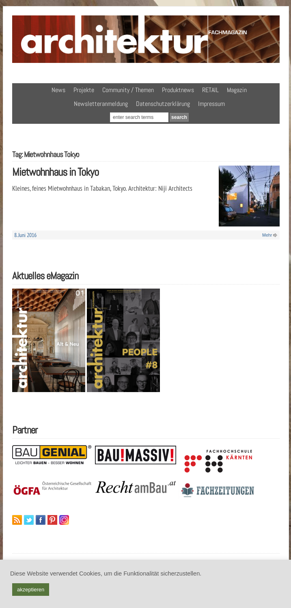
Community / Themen (128, 90)
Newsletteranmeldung (101, 103)
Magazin (237, 90)
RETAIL (210, 90)
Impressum (211, 103)
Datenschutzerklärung (163, 103)
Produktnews (178, 90)
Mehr (267, 235)
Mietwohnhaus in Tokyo (55, 172)
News (58, 90)
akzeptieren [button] (30, 589)
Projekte (83, 90)
